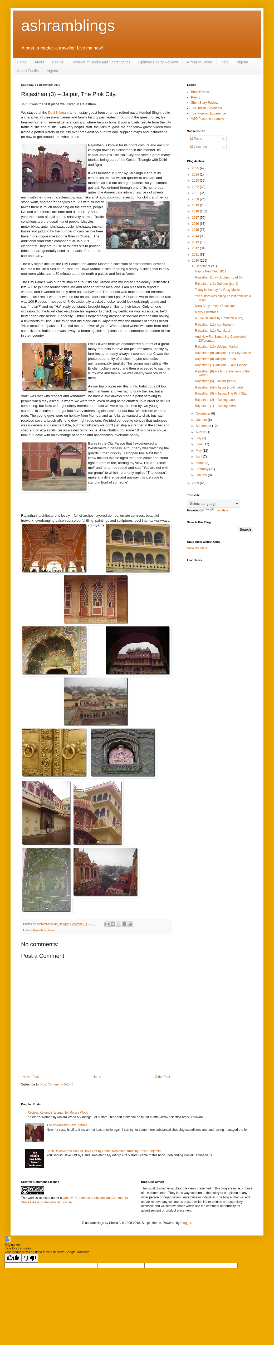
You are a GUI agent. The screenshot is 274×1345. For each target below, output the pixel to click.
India (224, 62)
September (204, 426)
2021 (196, 193)
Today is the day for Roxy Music (217, 290)
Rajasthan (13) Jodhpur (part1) (216, 284)
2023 (196, 180)
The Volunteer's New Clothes (67, 1125)
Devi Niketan (58, 112)
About (39, 62)
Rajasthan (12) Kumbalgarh (214, 324)
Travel (51, 930)
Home (22, 62)
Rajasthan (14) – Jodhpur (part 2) (218, 277)
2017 (196, 218)
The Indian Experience (207, 108)
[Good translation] (12, 1258)
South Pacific (28, 71)
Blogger (185, 1223)
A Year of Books (200, 62)
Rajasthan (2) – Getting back (215, 400)
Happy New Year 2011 (210, 271)
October (202, 420)
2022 (196, 187)
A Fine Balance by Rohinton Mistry (219, 318)
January (202, 475)
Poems (58, 62)
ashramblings (68, 25)
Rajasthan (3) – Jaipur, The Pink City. (221, 393)
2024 (196, 174)
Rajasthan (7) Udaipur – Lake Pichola (221, 365)
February (202, 469)
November (203, 413)
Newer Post (30, 1077)
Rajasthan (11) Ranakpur (212, 330)
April (199, 457)
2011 (196, 254)
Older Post (162, 1077)
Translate (216, 510)
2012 (196, 248)
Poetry (195, 97)
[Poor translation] (29, 1258)
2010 (196, 260)
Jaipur (26, 104)
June (199, 444)
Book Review (200, 92)
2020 (196, 199)
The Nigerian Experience (208, 113)
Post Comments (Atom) (56, 1084)
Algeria (52, 71)
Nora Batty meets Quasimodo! (216, 306)
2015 (196, 230)
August (201, 432)
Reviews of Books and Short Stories (101, 62)
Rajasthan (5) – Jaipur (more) (215, 381)
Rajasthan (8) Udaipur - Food (215, 359)
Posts (196, 139)
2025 (196, 168)
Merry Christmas (206, 312)
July (199, 438)
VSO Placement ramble (207, 119)
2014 (196, 236)
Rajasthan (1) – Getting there (215, 406)
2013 (196, 242)
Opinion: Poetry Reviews (158, 62)
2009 (196, 483)
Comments (199, 147)
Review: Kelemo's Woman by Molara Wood (58, 1112)
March (201, 463)
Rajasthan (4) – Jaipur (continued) (219, 387)
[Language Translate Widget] (213, 504)
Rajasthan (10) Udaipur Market (216, 346)
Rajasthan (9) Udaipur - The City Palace (223, 353)
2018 (196, 211)
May (199, 450)
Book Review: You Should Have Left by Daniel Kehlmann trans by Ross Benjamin (104, 1151)
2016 (196, 224)
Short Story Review (204, 102)
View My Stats (197, 548)
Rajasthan (39, 930)
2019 (196, 205)
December (203, 266)
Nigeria (242, 62)
